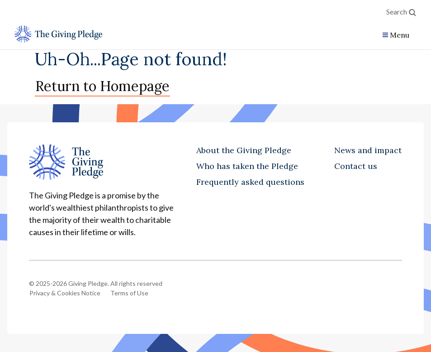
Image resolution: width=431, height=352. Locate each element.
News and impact (368, 150)
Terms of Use (129, 293)
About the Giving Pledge (243, 150)
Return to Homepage (102, 86)
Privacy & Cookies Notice (64, 293)
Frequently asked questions (250, 182)
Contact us (355, 166)
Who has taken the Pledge (247, 166)
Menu (399, 34)
